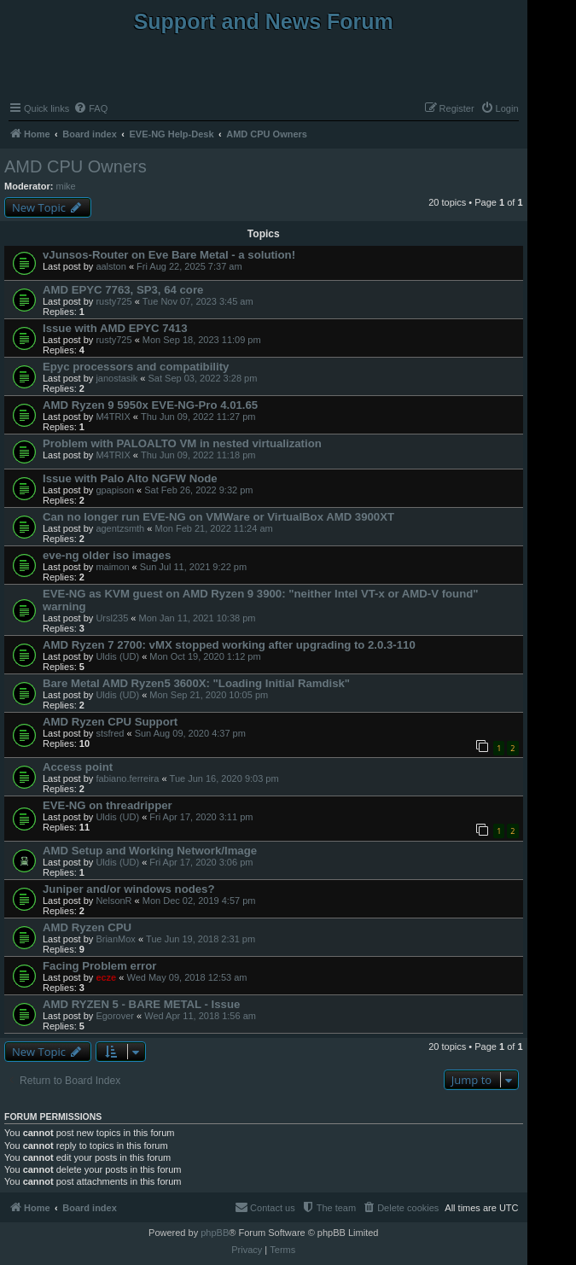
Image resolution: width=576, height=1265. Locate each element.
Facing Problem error (99, 965)
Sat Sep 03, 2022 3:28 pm (203, 378)
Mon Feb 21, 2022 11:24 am (213, 528)
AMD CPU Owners (75, 166)
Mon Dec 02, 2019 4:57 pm (199, 900)
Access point (78, 767)
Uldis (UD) (117, 656)
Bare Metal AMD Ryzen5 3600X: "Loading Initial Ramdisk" (196, 683)
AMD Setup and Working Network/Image (150, 850)
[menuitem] (90, 108)
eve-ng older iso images (107, 555)
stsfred (110, 733)
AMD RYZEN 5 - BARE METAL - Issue (141, 1004)
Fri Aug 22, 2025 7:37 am (189, 266)
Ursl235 (112, 618)
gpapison (115, 490)
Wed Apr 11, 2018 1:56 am (200, 1016)
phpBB (215, 1232)
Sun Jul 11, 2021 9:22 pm (193, 567)
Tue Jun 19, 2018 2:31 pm (200, 939)
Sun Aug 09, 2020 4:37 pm (190, 733)
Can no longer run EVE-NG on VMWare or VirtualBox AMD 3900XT (218, 516)
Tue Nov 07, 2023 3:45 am (198, 301)
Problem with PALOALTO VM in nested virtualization (182, 443)
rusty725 (113, 301)
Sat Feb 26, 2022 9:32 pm (198, 490)
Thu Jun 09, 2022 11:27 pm (198, 416)
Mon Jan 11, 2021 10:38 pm (197, 618)
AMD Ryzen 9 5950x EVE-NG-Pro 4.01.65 (150, 405)
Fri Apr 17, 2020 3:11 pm (201, 817)
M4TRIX (113, 416)
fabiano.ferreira (127, 778)
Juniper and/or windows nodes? (129, 889)
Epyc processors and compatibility (136, 366)
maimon (112, 567)
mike (66, 186)
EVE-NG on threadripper (107, 805)
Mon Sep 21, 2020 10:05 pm (208, 695)
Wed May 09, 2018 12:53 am (186, 977)
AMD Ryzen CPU (87, 927)
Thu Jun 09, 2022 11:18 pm (198, 455)
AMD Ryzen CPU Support (110, 721)
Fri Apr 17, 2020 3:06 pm (201, 862)
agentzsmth (120, 528)
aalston (110, 266)
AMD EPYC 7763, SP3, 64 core (123, 289)
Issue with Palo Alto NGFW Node (130, 478)
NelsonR (113, 900)
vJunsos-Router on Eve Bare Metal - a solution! (169, 254)
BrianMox (115, 939)
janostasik (116, 378)
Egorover (115, 1016)
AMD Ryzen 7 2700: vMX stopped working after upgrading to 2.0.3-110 (229, 644)
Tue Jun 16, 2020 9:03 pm (224, 778)
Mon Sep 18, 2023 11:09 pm (202, 340)
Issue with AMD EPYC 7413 (115, 328)
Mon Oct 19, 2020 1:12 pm (204, 656)
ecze (106, 977)
